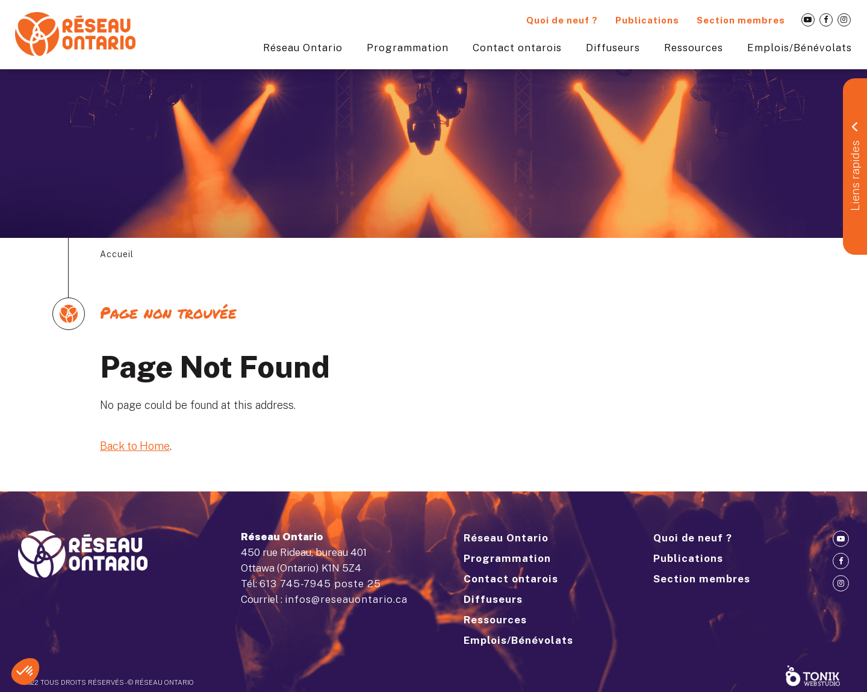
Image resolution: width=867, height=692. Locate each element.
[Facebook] (826, 19)
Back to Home (135, 446)
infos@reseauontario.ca (346, 599)
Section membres (741, 20)
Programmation (408, 48)
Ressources (693, 48)
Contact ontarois (517, 48)
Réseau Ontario (303, 48)
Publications (647, 20)
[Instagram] (844, 19)
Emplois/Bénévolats (799, 48)
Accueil (117, 254)
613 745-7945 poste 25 (320, 584)
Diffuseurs (613, 48)
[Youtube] (808, 19)
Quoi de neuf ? (562, 20)
